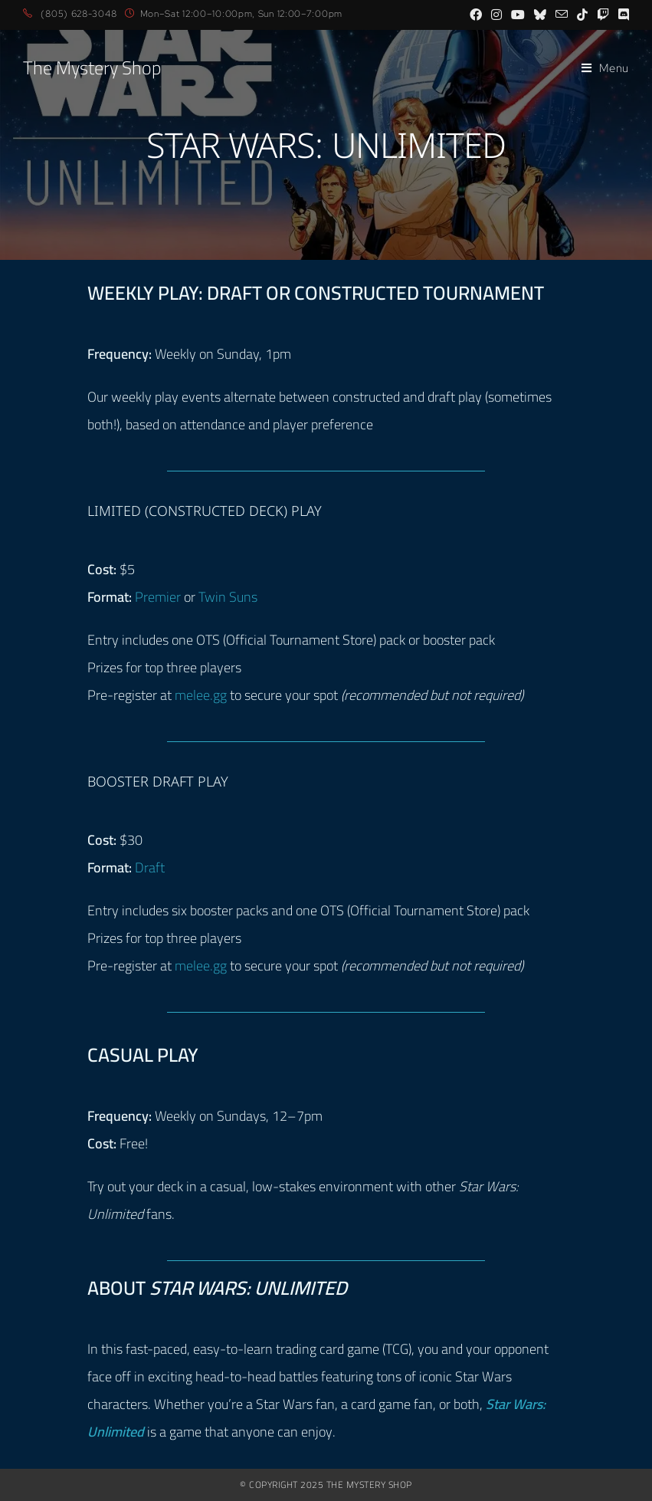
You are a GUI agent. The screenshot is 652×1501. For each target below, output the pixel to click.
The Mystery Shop (92, 68)
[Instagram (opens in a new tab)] (496, 14)
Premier (158, 596)
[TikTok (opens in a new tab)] (582, 14)
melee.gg (201, 695)
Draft (150, 867)
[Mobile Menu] (605, 68)
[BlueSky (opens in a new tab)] (540, 14)
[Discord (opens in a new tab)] (621, 14)
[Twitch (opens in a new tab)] (603, 14)
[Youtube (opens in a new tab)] (517, 14)
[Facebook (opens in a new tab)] (476, 14)
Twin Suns (227, 596)
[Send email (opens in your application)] (561, 14)
